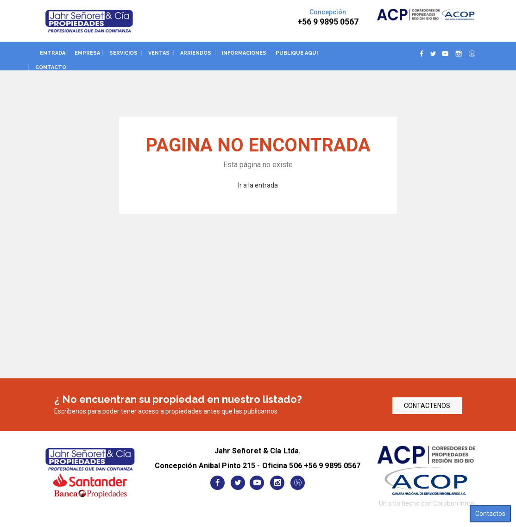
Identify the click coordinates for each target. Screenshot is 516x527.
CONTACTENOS (427, 405)
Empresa (87, 53)
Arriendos (195, 53)
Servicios (123, 53)
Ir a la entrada (258, 185)
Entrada (52, 53)
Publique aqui (297, 53)
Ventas (159, 53)
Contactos (490, 513)
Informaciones (244, 53)
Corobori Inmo (453, 503)
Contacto (50, 67)
